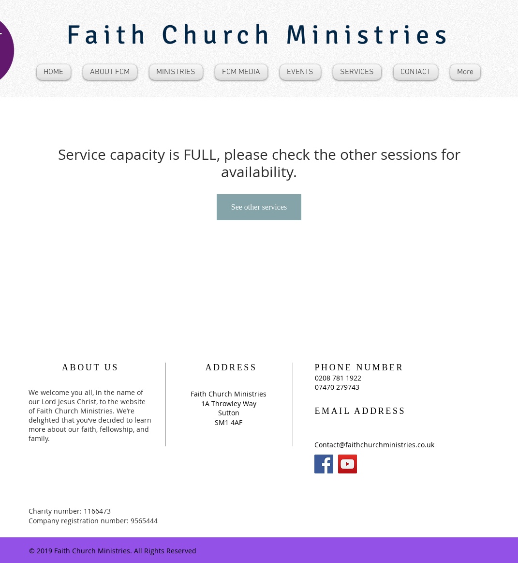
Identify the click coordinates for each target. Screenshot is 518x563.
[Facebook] (323, 464)
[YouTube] (347, 464)
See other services (259, 207)
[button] (110, 72)
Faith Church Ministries (259, 34)
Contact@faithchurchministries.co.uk (374, 444)
